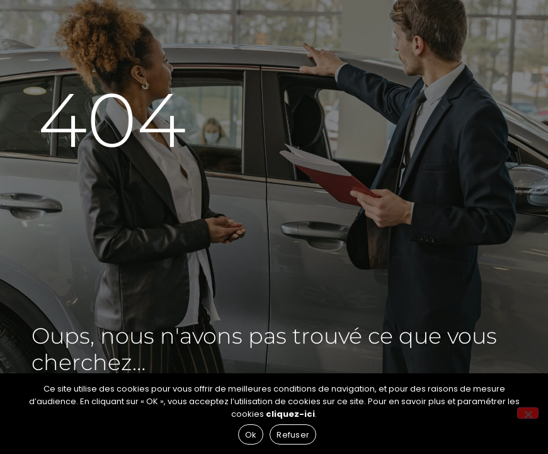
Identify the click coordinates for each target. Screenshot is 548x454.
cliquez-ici (290, 414)
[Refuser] (528, 413)
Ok (251, 435)
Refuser (293, 435)
